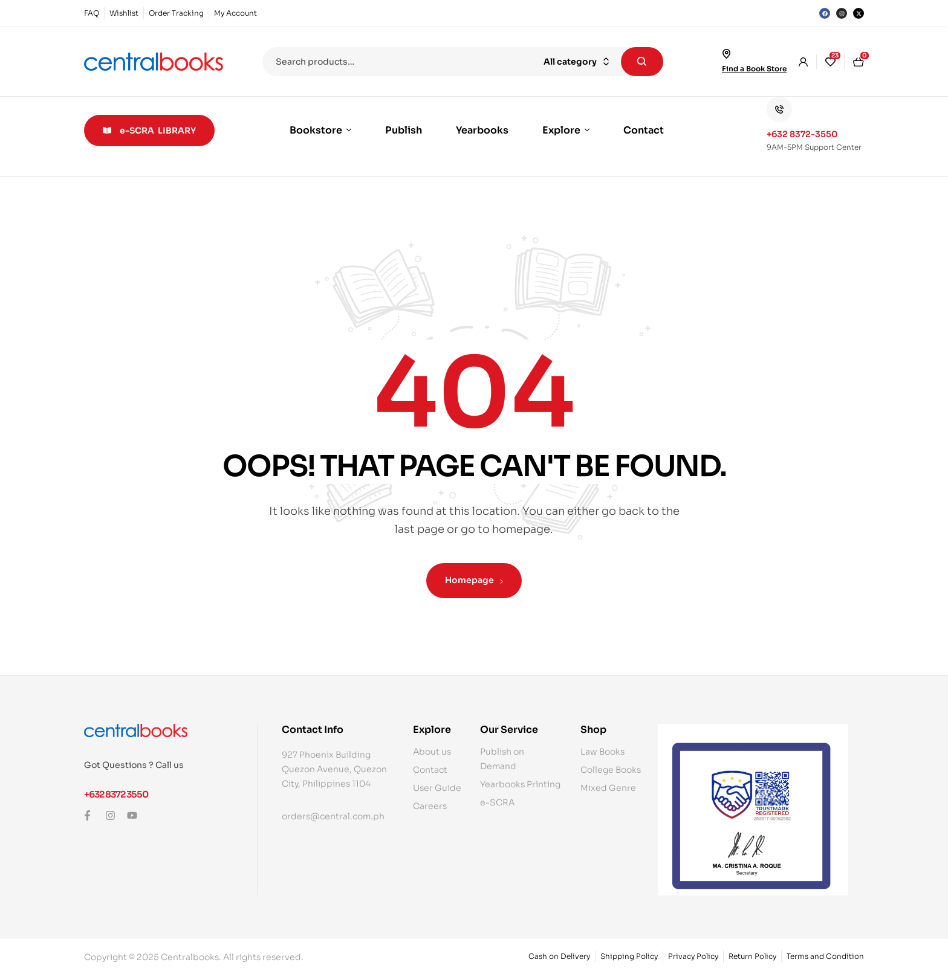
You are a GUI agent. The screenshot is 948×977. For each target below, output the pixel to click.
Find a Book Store (754, 68)
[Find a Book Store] (727, 54)
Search (642, 61)
